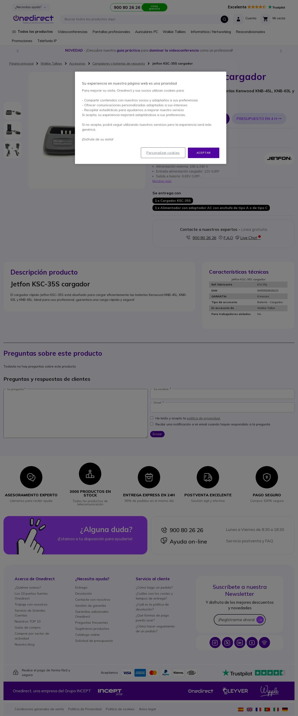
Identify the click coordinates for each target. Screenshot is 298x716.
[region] (150, 118)
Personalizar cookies (163, 153)
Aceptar (203, 152)
